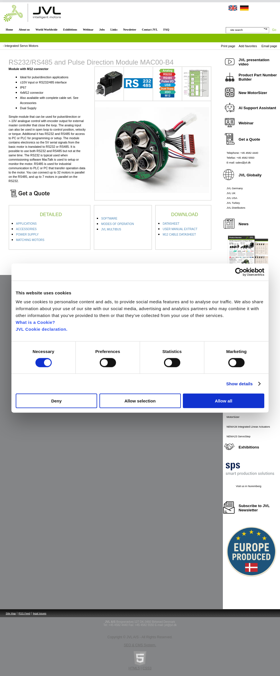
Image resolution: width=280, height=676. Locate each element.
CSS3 (147, 668)
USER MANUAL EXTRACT (180, 229)
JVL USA (232, 198)
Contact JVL (150, 29)
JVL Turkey (233, 203)
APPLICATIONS (26, 223)
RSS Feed (25, 613)
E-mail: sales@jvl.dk (239, 162)
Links (114, 29)
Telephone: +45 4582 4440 (242, 152)
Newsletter (129, 29)
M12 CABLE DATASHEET (179, 234)
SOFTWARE (109, 218)
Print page (228, 46)
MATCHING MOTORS (30, 240)
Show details (239, 383)
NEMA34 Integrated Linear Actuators (248, 426)
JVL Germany (235, 188)
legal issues (39, 613)
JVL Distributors (236, 207)
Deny (56, 400)
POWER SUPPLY (27, 234)
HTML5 (134, 668)
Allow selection (139, 400)
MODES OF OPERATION (117, 224)
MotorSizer (233, 417)
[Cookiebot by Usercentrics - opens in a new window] (239, 272)
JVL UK (231, 193)
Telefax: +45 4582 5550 (240, 157)
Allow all (223, 400)
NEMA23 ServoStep (238, 436)
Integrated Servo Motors (21, 45)
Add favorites (248, 46)
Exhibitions (70, 29)
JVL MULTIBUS (111, 229)
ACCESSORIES (26, 229)
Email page (269, 46)
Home (9, 29)
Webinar (88, 29)
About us (24, 29)
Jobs (102, 29)
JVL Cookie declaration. (41, 329)
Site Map (11, 613)
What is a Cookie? (35, 322)
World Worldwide (46, 29)
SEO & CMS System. (140, 645)
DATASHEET (171, 223)
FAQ (166, 29)
